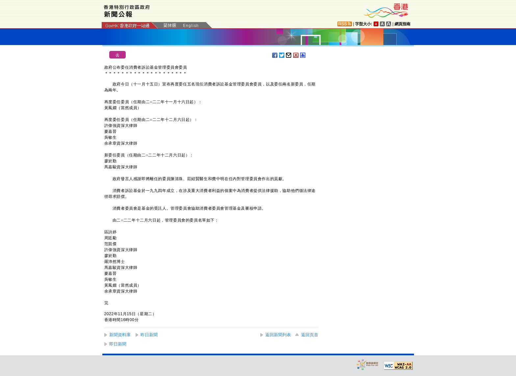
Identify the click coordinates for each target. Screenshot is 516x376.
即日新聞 (117, 343)
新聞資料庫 (120, 334)
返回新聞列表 (278, 334)
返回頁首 (309, 334)
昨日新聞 (149, 334)
